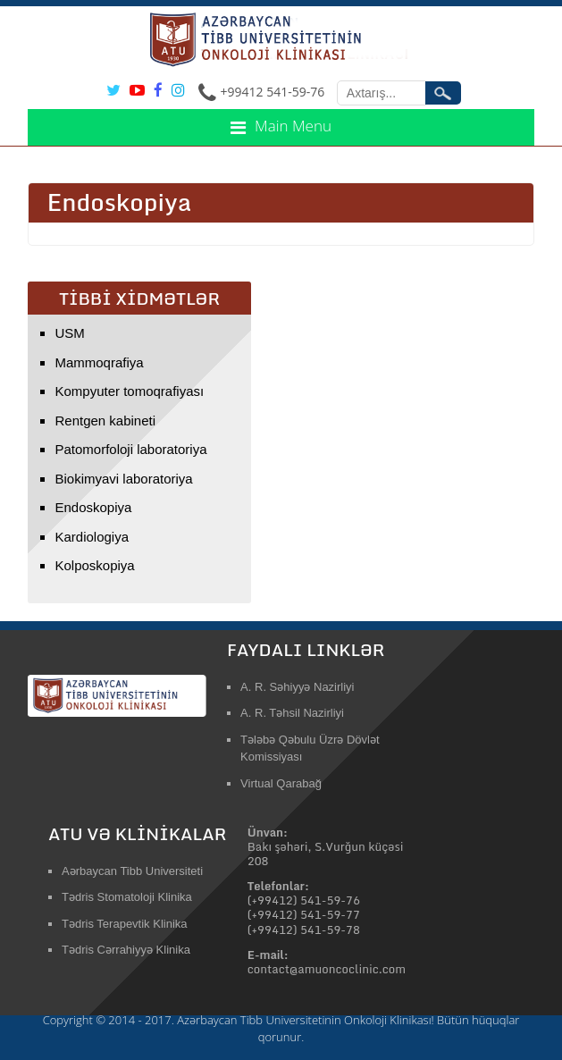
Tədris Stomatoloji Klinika (127, 897)
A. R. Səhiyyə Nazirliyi (297, 687)
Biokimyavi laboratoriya (123, 478)
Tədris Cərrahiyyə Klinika (126, 949)
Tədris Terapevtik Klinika (124, 923)
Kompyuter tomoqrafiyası (129, 391)
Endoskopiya (93, 507)
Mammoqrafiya (99, 362)
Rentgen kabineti (105, 420)
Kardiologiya (92, 536)
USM (69, 333)
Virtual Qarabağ (281, 783)
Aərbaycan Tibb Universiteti (132, 871)
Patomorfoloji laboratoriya (130, 449)
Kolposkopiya (94, 565)
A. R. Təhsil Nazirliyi (292, 712)
